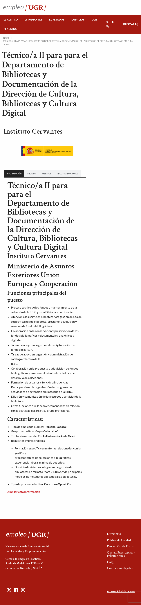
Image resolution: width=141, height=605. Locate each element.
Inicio (6, 38)
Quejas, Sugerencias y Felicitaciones (121, 554)
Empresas (78, 19)
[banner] (44, 462)
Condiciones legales (120, 568)
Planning (10, 28)
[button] (107, 22)
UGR (94, 19)
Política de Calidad (119, 540)
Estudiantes (33, 19)
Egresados (56, 19)
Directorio (114, 534)
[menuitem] (10, 19)
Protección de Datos (120, 546)
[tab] (14, 173)
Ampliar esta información (23, 491)
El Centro (10, 19)
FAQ (110, 562)
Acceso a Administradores (121, 591)
